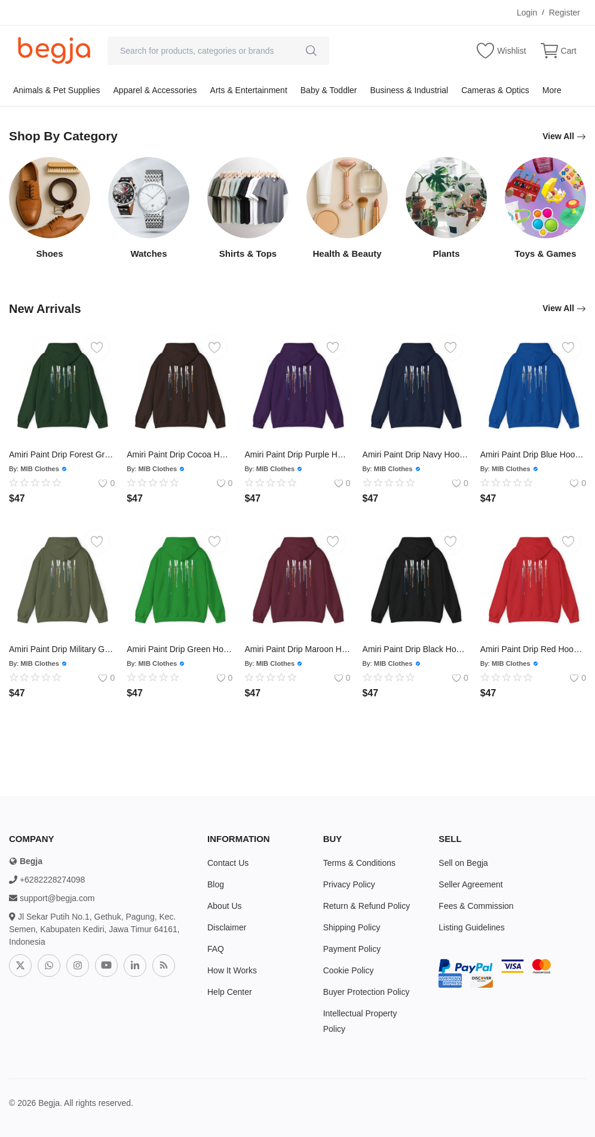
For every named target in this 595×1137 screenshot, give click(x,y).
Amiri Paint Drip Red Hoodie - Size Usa (533, 649)
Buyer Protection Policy (366, 992)
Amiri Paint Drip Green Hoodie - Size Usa (179, 649)
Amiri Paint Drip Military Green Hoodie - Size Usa (62, 649)
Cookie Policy (348, 970)
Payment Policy (352, 949)
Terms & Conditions (359, 863)
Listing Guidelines (471, 927)
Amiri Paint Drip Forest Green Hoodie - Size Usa (62, 454)
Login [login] (527, 12)
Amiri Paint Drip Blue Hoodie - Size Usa (533, 454)
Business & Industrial (409, 90)
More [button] (552, 90)
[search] (311, 50)
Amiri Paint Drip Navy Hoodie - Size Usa (415, 454)
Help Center (229, 992)
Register (564, 12)
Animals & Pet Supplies (56, 90)
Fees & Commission (475, 906)
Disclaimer (226, 927)
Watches (148, 253)
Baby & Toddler (328, 90)
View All (564, 136)
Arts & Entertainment (248, 90)
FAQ (215, 949)
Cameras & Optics (495, 90)
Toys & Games (545, 253)
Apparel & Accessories (155, 90)
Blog (215, 884)
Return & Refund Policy (366, 906)
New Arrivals (46, 308)
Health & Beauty (346, 253)
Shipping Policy (352, 927)
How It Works (232, 970)
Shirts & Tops (248, 253)
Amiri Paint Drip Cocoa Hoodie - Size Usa (179, 454)
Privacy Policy (349, 884)
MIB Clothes (39, 468)
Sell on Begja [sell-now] (463, 863)
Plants (446, 253)
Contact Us (228, 863)
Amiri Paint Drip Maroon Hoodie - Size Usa (297, 649)
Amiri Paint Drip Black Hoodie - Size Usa (415, 649)
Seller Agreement (470, 884)
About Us (224, 906)
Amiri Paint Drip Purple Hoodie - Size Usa (297, 454)
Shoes (49, 253)
